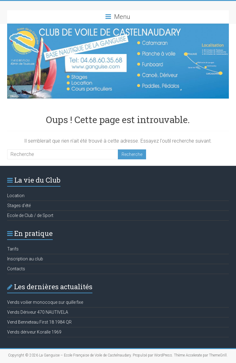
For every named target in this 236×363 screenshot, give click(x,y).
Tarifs (13, 248)
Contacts (16, 268)
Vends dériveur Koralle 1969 (34, 332)
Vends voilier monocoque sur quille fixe (45, 302)
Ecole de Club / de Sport (30, 215)
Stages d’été (19, 205)
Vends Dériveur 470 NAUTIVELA (37, 312)
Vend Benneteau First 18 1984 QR (39, 322)
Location (15, 195)
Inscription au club (25, 258)
